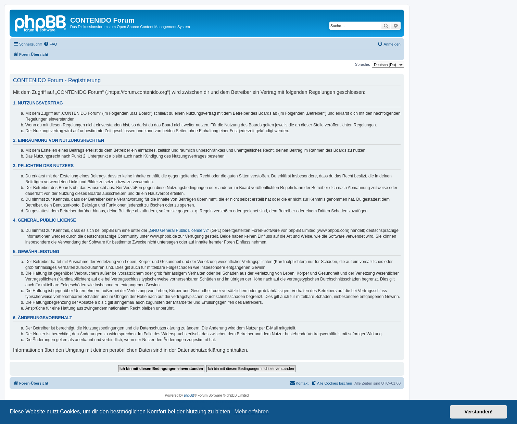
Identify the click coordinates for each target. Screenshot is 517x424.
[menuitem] (50, 44)
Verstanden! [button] (479, 411)
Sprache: (362, 64)
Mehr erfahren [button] (251, 411)
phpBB (189, 395)
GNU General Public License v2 (179, 230)
